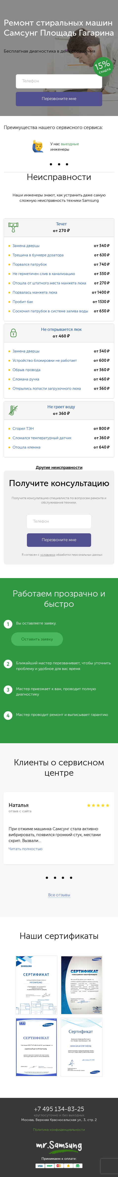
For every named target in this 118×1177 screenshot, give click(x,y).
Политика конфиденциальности (59, 1130)
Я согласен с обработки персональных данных (62, 554)
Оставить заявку (37, 639)
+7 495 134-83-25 (59, 1109)
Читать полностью (25, 849)
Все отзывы (59, 895)
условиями (47, 554)
